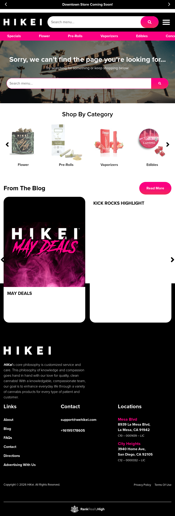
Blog (7, 428)
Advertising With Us (20, 464)
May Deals (19, 293)
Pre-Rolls (66, 164)
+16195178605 (73, 430)
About (8, 419)
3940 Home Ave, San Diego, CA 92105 (135, 451)
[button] (6, 4)
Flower (23, 164)
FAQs (8, 437)
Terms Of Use (163, 485)
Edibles (152, 164)
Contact (10, 446)
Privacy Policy (142, 485)
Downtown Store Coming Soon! (87, 4)
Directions (12, 455)
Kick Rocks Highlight (118, 203)
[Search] (150, 22)
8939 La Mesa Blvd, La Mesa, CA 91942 (134, 427)
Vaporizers (109, 164)
